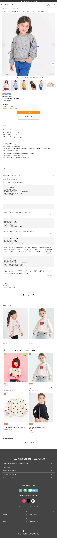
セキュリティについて (33, 518)
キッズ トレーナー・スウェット (31, 11)
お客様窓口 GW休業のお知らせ (9, 470)
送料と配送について (7, 283)
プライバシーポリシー (33, 514)
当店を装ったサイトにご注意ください (10, 477)
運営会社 (4, 518)
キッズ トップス (22, 11)
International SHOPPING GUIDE (9, 474)
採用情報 (4, 521)
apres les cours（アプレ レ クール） (12, 11)
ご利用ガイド (5, 511)
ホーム (4, 11)
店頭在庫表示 (28, 121)
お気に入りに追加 (28, 116)
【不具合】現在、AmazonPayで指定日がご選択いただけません (15, 463)
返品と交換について (7, 285)
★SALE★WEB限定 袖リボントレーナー (43, 11)
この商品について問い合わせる (9, 287)
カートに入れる (32, 112)
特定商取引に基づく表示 (33, 521)
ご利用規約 (5, 514)
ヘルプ (30, 511)
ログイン (14, 182)
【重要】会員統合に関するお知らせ (10, 467)
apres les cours (5, 96)
